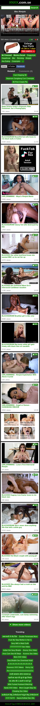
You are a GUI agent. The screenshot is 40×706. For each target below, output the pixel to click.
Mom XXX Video (20, 657)
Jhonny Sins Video (30, 650)
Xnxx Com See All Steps (11, 654)
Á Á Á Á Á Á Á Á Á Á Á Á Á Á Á (20, 664)
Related (11, 71)
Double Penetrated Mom (28, 636)
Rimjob (28, 58)
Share (4, 66)
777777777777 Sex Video (20, 647)
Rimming (20, 58)
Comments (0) (26, 71)
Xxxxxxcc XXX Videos (15, 667)
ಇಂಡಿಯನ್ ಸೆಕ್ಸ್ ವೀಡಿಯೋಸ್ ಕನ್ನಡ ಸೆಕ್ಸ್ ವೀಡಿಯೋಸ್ (20, 694)
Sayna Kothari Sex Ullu (25, 698)
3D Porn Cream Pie (20, 82)
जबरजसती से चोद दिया (9, 636)
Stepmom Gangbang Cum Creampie (20, 78)
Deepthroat (6, 58)
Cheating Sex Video (20, 691)
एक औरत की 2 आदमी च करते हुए (20, 681)
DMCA (19, 704)
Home (7, 704)
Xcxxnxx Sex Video (30, 654)
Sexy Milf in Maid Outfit (20, 643)
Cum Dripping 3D (20, 75)
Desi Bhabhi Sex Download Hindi (20, 660)
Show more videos (20, 624)
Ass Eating (6, 61)
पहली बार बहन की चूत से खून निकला (20, 677)
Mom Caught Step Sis (27, 688)
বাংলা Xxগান (10, 698)
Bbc (13, 58)
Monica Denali (19, 55)
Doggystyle (31, 55)
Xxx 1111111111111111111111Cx (20, 671)
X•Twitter (11, 66)
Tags (13, 704)
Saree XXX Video (10, 688)
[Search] (15, 7)
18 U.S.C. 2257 (29, 704)
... (22, 61)
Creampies (16, 61)
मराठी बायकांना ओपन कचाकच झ (20, 674)
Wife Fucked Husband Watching (20, 684)
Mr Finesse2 (7, 55)
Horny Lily (29, 667)
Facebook (20, 66)
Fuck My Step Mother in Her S (20, 640)
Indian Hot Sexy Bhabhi (12, 650)
